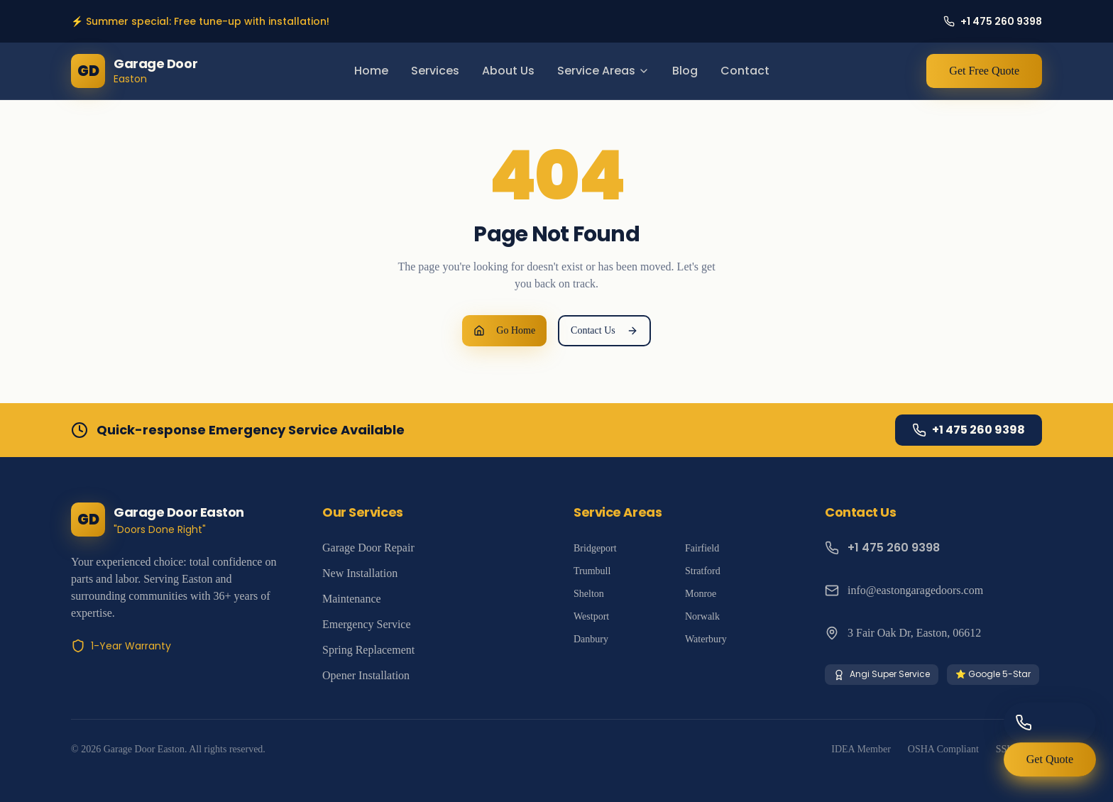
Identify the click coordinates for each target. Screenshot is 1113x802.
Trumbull (592, 571)
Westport (591, 616)
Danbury (591, 639)
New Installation (360, 573)
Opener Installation (366, 675)
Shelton (589, 593)
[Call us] (1050, 722)
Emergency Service (366, 624)
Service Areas (603, 70)
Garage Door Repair (368, 548)
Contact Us (604, 330)
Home (371, 70)
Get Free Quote (984, 71)
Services (435, 70)
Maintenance (351, 599)
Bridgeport (595, 548)
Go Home (504, 330)
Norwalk (702, 616)
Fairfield (702, 548)
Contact (744, 70)
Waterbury (706, 639)
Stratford (702, 571)
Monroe (700, 593)
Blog (685, 70)
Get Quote (1049, 763)
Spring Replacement (368, 650)
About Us (508, 70)
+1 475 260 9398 (968, 430)
